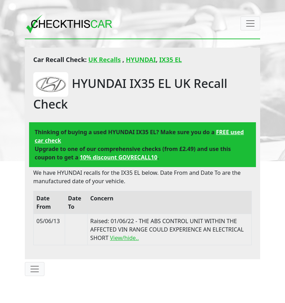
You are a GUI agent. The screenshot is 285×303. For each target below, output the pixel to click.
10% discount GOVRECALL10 (118, 157)
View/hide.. (124, 238)
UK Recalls (104, 59)
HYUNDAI (141, 59)
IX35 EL (170, 59)
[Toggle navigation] (250, 23)
